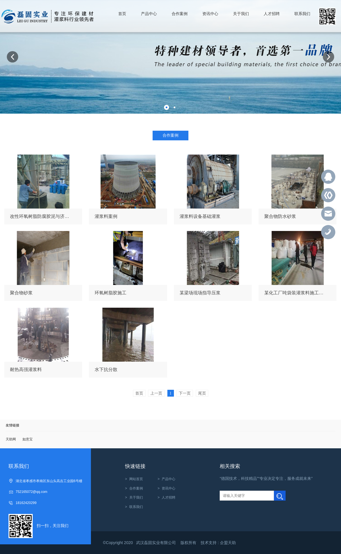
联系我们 (136, 507)
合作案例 (136, 488)
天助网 (11, 439)
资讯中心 (168, 488)
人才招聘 (168, 497)
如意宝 (27, 439)
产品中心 (168, 479)
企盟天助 (228, 542)
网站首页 (136, 479)
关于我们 (136, 497)
